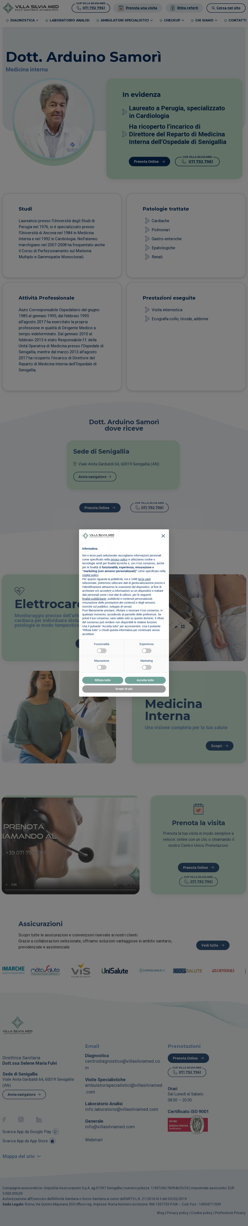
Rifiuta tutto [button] (103, 680)
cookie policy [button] (90, 575)
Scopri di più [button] (124, 688)
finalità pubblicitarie (94, 598)
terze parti (144, 579)
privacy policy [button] (119, 559)
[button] (163, 536)
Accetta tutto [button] (145, 680)
